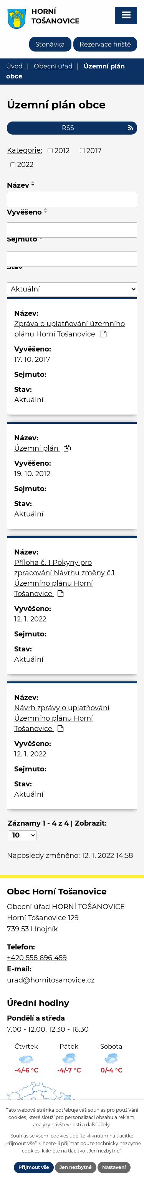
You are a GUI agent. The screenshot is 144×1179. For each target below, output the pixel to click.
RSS (97, 128)
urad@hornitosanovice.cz (50, 980)
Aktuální (28, 400)
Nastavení (114, 1167)
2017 (94, 150)
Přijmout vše (33, 1167)
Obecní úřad (53, 66)
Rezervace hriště (105, 44)
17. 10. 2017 (32, 359)
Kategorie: (24, 150)
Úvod (14, 66)
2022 (25, 164)
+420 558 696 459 (37, 958)
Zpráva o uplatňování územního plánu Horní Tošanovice (69, 329)
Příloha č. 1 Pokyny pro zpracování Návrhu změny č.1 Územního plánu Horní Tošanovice (64, 578)
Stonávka (50, 44)
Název (18, 185)
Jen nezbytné (76, 1167)
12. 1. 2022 (30, 619)
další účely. (98, 1124)
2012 (62, 150)
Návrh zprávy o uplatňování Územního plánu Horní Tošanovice (61, 718)
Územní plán (42, 448)
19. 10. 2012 (32, 474)
